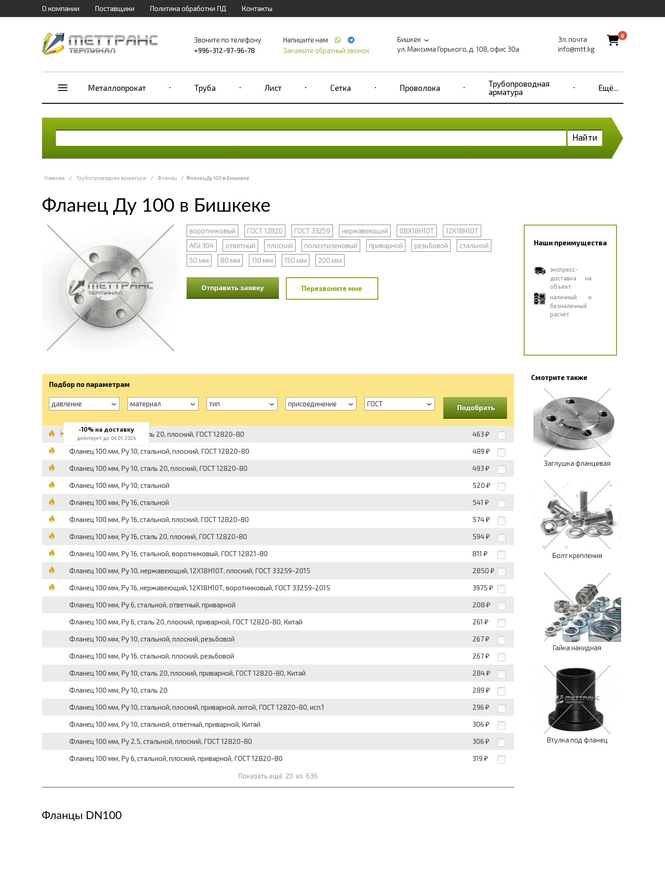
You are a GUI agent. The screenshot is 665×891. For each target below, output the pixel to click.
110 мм (262, 260)
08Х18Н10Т (416, 230)
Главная (54, 178)
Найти (585, 137)
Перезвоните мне (332, 288)
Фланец (166, 178)
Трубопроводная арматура (519, 87)
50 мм (199, 260)
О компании (60, 8)
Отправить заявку (232, 287)
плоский (280, 245)
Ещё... (608, 87)
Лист (273, 87)
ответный (240, 245)
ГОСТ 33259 (312, 230)
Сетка (340, 87)
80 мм (230, 260)
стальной (474, 245)
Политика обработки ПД (188, 8)
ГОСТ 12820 (265, 230)
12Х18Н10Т (462, 230)
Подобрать (476, 407)
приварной (386, 245)
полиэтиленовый (330, 245)
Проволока (420, 87)
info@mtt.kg (576, 49)
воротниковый (212, 230)
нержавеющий (365, 230)
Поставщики (114, 8)
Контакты (257, 8)
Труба (205, 87)
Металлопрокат (117, 87)
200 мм (330, 260)
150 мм (295, 260)
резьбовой (431, 245)
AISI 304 (201, 245)
